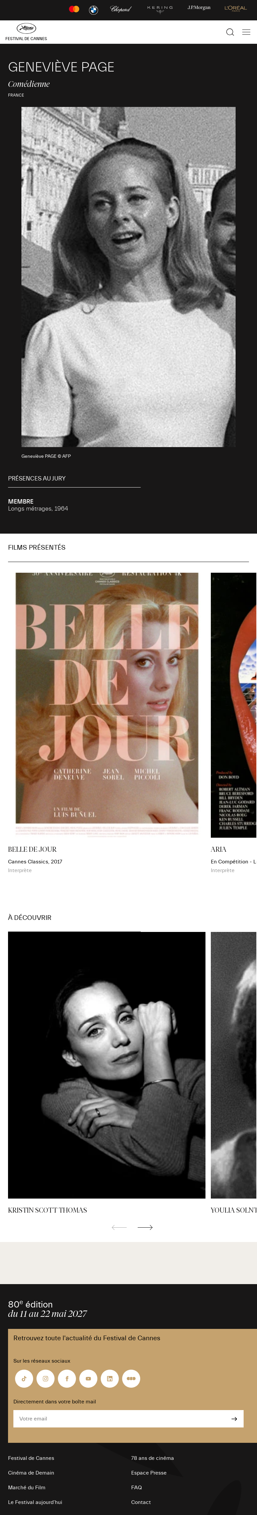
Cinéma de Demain (31, 1473)
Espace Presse (149, 1473)
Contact (141, 1502)
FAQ (136, 1488)
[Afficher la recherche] (230, 32)
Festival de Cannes (31, 1458)
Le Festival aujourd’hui (35, 1502)
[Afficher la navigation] (246, 32)
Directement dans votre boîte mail (54, 1402)
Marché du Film (27, 1488)
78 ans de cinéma (152, 1458)
